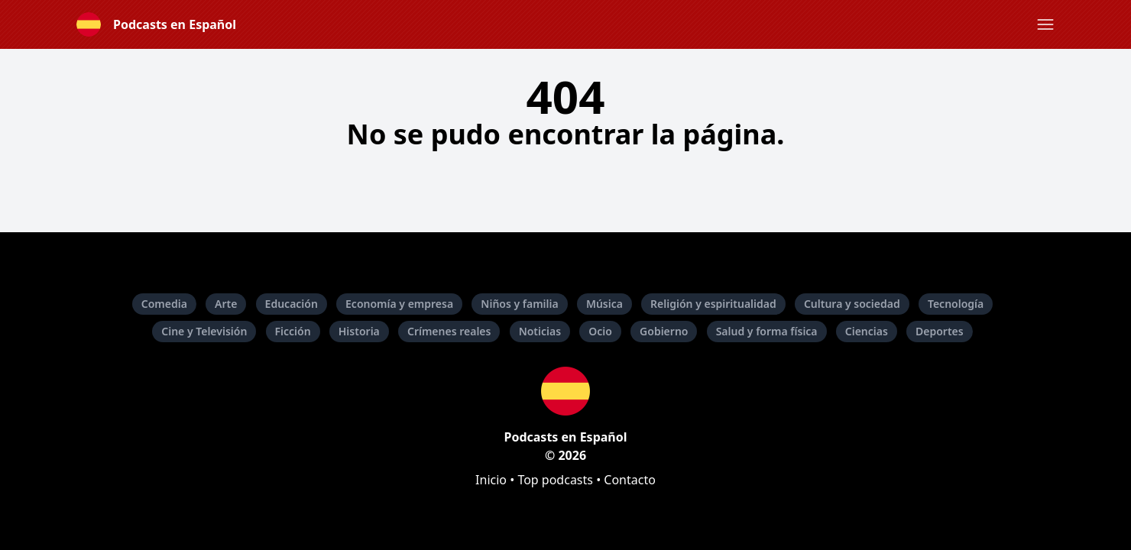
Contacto (630, 479)
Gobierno (664, 331)
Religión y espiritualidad (713, 303)
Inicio (491, 479)
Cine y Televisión (204, 331)
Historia (359, 331)
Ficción (293, 331)
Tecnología (956, 303)
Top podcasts (555, 479)
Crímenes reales (449, 331)
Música (604, 303)
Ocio (600, 331)
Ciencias (866, 331)
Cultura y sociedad (852, 303)
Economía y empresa (399, 303)
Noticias (540, 331)
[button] (1045, 24)
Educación (291, 303)
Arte (226, 303)
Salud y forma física (767, 331)
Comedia (164, 303)
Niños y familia (519, 303)
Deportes (939, 331)
